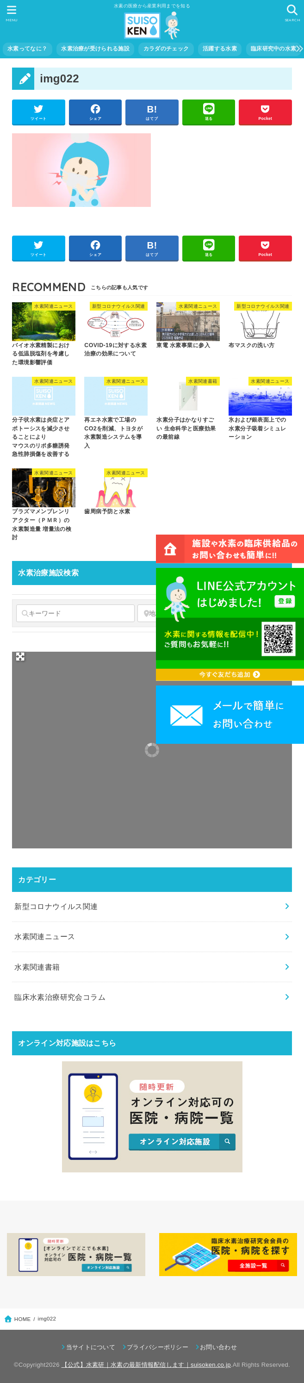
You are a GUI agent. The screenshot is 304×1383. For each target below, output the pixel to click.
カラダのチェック (166, 48)
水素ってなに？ (27, 48)
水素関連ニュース (44, 936)
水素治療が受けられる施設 (95, 48)
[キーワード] (75, 613)
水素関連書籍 (37, 967)
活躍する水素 (220, 48)
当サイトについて (90, 1347)
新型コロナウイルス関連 (56, 906)
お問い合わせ (218, 1347)
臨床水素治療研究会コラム (59, 997)
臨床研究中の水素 (273, 48)
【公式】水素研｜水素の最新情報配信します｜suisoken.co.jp (146, 1364)
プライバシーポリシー (157, 1347)
